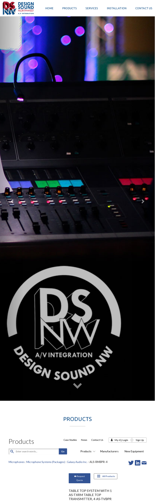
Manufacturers (109, 451)
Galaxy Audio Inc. (77, 462)
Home (49, 8)
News (84, 439)
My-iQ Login (121, 440)
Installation (117, 8)
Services (92, 8)
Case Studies (70, 439)
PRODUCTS (69, 8)
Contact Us (143, 8)
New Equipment (134, 451)
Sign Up (140, 440)
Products (87, 451)
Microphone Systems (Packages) (45, 462)
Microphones (16, 462)
